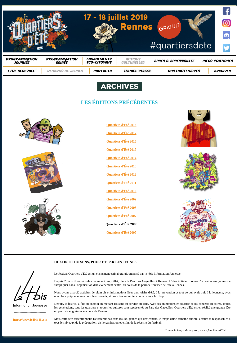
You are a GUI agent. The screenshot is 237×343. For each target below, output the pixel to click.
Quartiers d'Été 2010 (121, 191)
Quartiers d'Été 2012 (121, 174)
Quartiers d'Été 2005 (121, 232)
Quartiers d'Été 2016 (121, 141)
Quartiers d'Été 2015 (121, 149)
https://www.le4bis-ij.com (30, 319)
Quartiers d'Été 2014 (121, 158)
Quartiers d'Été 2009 (121, 199)
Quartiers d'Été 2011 (121, 183)
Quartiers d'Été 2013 (121, 166)
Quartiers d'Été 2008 (121, 207)
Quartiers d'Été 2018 (121, 125)
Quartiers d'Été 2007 (121, 216)
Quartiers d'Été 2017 (121, 133)
